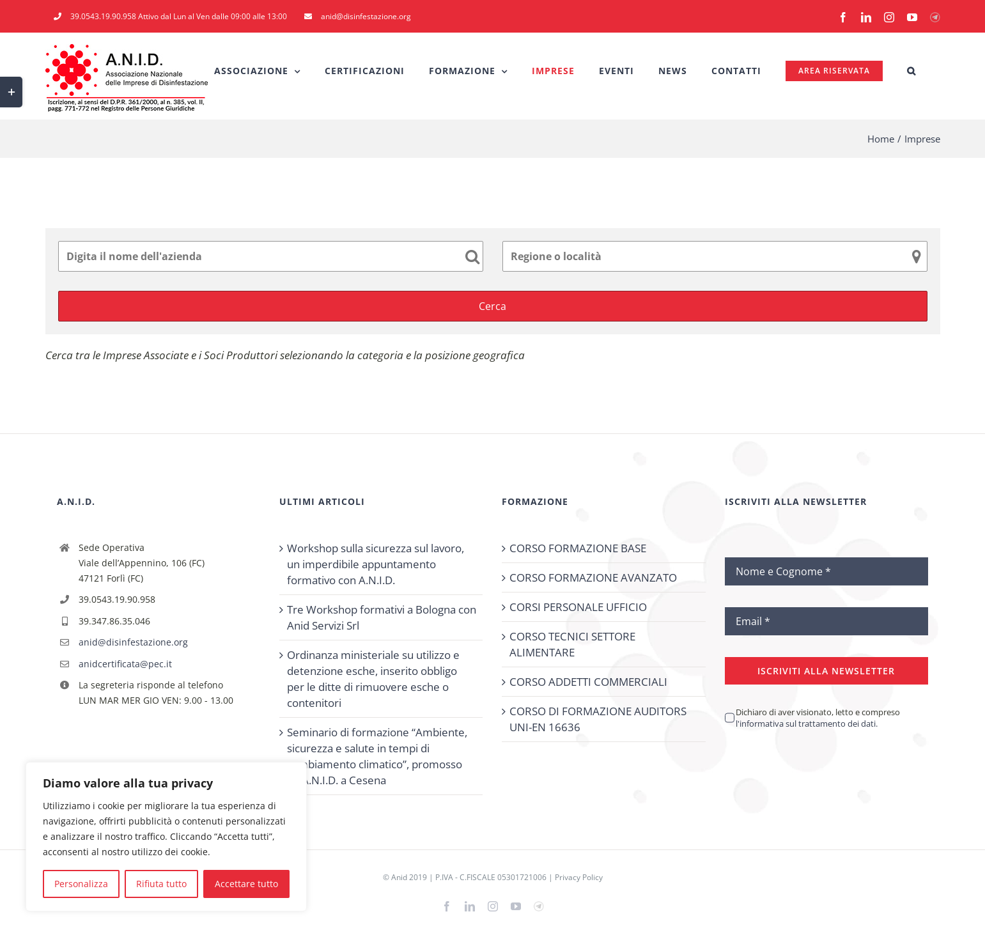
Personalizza (81, 884)
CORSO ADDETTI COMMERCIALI (588, 681)
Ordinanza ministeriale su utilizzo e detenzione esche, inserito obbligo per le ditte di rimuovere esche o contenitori (373, 678)
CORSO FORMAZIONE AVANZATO (593, 577)
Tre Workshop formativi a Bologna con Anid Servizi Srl (381, 617)
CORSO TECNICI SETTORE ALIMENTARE (572, 644)
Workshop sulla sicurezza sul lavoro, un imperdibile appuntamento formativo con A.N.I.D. (375, 564)
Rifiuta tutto (161, 884)
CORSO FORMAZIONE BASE (577, 548)
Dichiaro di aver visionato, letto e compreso (818, 717)
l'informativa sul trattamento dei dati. (807, 723)
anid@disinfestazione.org (133, 642)
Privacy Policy (579, 877)
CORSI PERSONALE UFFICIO (578, 607)
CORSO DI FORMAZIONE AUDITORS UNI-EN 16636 (597, 719)
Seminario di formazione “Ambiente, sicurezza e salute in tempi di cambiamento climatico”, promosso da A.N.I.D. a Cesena (377, 756)
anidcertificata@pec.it (125, 664)
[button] (911, 71)
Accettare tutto (246, 884)
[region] (166, 836)
